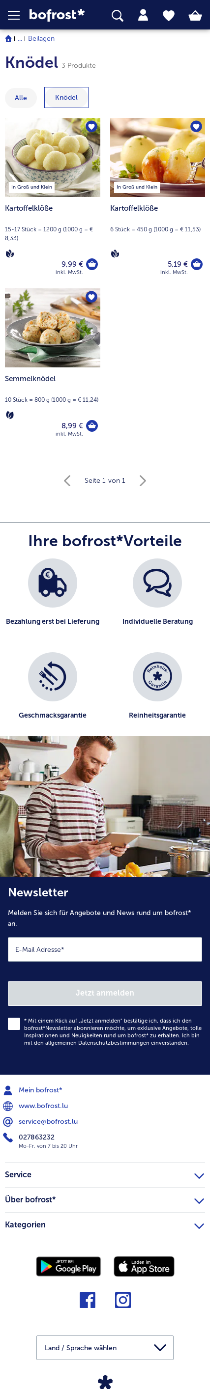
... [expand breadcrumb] (20, 38)
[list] (105, 652)
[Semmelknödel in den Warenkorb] (92, 426)
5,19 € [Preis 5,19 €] (178, 264)
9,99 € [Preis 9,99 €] (72, 264)
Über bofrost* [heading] (104, 1198)
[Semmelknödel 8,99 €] (52, 369)
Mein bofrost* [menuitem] (33, 1090)
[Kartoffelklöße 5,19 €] (158, 203)
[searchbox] (117, 16)
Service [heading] (104, 1173)
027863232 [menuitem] (30, 1137)
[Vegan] (10, 253)
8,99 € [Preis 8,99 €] (72, 425)
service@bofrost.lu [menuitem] (41, 1122)
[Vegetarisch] (10, 415)
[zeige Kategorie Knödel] (66, 97)
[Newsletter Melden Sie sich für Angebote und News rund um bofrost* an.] (105, 976)
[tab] (143, 15)
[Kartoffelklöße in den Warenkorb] (92, 264)
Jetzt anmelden (105, 993)
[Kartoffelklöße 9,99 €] (52, 203)
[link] (59, 15)
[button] (19, 15)
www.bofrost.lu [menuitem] (36, 1106)
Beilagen (41, 38)
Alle (21, 98)
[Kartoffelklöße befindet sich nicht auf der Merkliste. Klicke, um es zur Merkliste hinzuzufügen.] (91, 127)
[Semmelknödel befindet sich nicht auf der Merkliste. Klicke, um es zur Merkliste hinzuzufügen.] (91, 297)
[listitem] (52, 600)
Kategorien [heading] (104, 1223)
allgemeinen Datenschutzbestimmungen (97, 1043)
